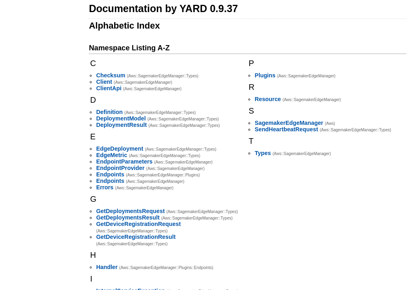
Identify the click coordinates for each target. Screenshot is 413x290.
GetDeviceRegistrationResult (135, 237)
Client (104, 82)
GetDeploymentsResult (127, 217)
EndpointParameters (124, 161)
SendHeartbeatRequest (286, 129)
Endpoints (110, 174)
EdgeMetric (111, 155)
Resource (267, 99)
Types (262, 153)
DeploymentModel (121, 118)
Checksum (110, 75)
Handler (106, 267)
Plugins (264, 75)
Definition (109, 112)
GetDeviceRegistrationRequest (138, 224)
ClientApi (108, 88)
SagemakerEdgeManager (288, 123)
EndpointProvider (120, 168)
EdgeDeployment (119, 148)
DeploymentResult (121, 125)
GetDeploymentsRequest (130, 211)
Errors (104, 187)
